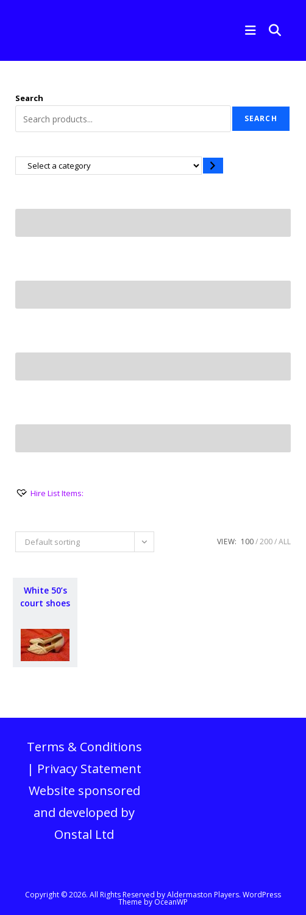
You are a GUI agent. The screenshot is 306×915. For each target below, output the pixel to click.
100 (247, 541)
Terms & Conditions (84, 746)
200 (266, 541)
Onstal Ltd (84, 834)
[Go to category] (213, 165)
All (285, 541)
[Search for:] (271, 30)
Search (29, 98)
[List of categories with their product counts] (108, 165)
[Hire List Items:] (49, 493)
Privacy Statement (89, 768)
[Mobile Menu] (248, 30)
